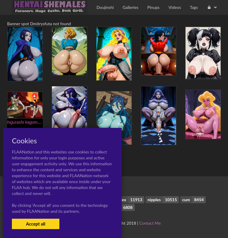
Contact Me (150, 223)
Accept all (35, 223)
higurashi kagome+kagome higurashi (41, 122)
